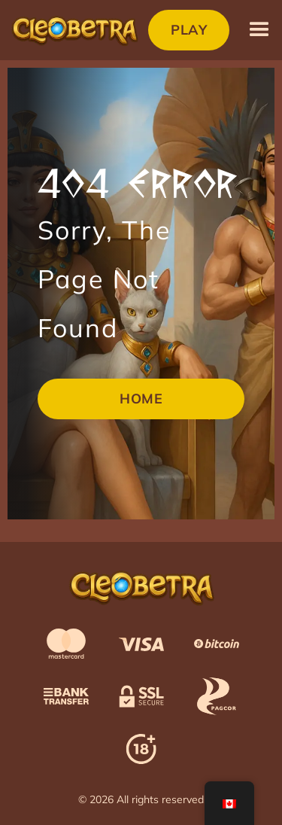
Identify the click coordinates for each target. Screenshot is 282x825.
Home (141, 398)
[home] (74, 30)
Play (189, 29)
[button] (259, 30)
